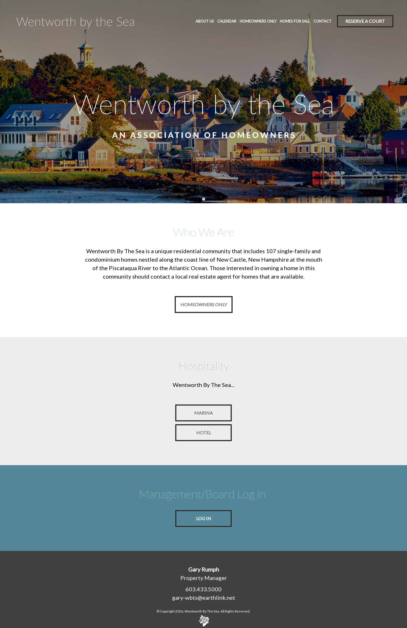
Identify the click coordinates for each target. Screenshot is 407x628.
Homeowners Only (203, 304)
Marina (203, 412)
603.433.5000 (203, 589)
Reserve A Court (365, 21)
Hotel (203, 432)
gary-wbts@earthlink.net (203, 597)
